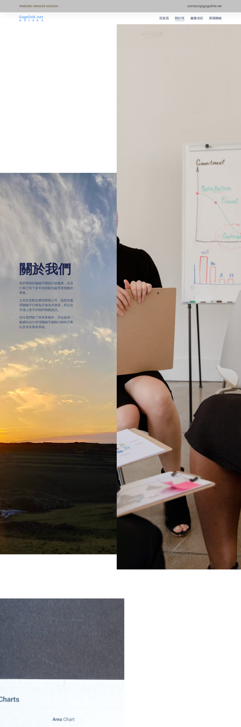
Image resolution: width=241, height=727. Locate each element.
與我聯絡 (215, 18)
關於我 (179, 18)
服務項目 (196, 18)
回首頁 (164, 18)
